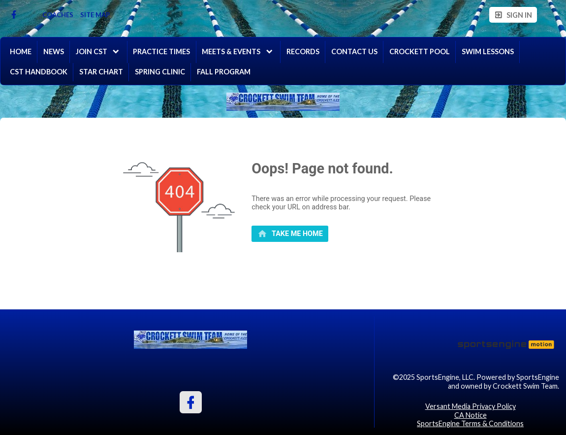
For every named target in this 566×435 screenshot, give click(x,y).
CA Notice (470, 415)
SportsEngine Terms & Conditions (470, 423)
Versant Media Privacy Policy (470, 406)
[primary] (290, 234)
